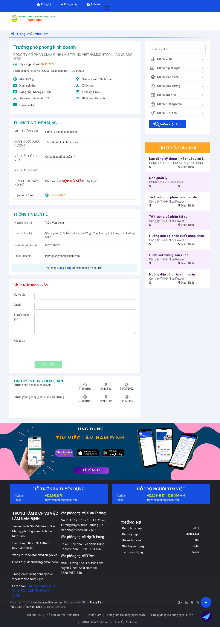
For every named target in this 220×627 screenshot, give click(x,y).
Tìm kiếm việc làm (167, 124)
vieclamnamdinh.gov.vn (48, 602)
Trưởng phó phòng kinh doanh (32, 384)
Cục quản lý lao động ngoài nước (172, 615)
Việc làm (41, 34)
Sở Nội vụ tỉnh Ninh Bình (63, 615)
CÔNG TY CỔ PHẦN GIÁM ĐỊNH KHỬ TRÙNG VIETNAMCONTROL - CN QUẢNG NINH (72, 56)
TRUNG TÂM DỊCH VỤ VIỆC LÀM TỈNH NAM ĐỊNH (33, 591)
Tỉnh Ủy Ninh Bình (126, 622)
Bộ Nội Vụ (34, 615)
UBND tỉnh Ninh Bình (95, 622)
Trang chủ (21, 34)
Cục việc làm (92, 615)
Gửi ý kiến (48, 364)
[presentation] (67, 347)
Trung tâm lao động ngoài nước (126, 615)
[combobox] (177, 59)
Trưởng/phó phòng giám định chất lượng (38, 397)
